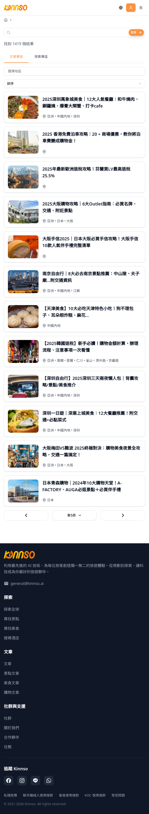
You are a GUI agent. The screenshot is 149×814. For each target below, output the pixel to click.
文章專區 (16, 56)
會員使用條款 (69, 795)
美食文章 (11, 682)
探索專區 (41, 56)
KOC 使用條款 (95, 795)
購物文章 (11, 692)
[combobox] (74, 83)
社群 (7, 718)
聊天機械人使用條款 (38, 795)
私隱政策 (10, 795)
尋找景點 (11, 618)
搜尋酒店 (11, 638)
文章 (7, 663)
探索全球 (11, 609)
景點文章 (11, 673)
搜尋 (136, 32)
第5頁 (74, 515)
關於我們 (11, 727)
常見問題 (118, 795)
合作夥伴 (11, 737)
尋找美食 (11, 628)
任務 (7, 746)
